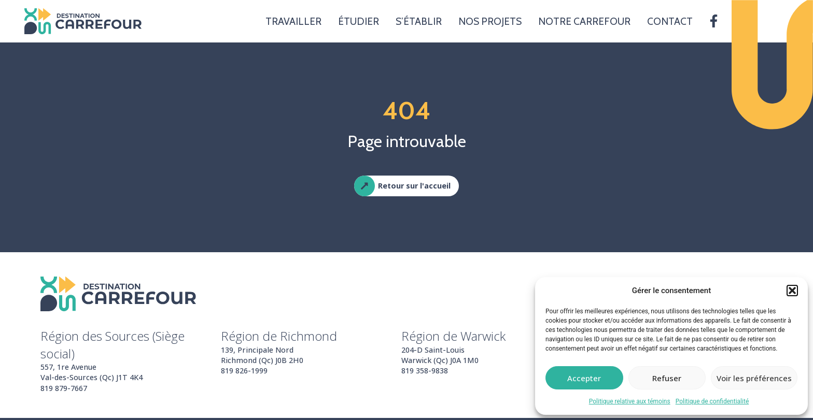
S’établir (419, 21)
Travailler (293, 21)
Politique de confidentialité (712, 401)
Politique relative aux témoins (629, 401)
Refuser (666, 378)
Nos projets (490, 21)
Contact (670, 21)
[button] (792, 290)
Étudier (358, 21)
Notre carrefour (584, 21)
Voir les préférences (754, 378)
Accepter (584, 378)
